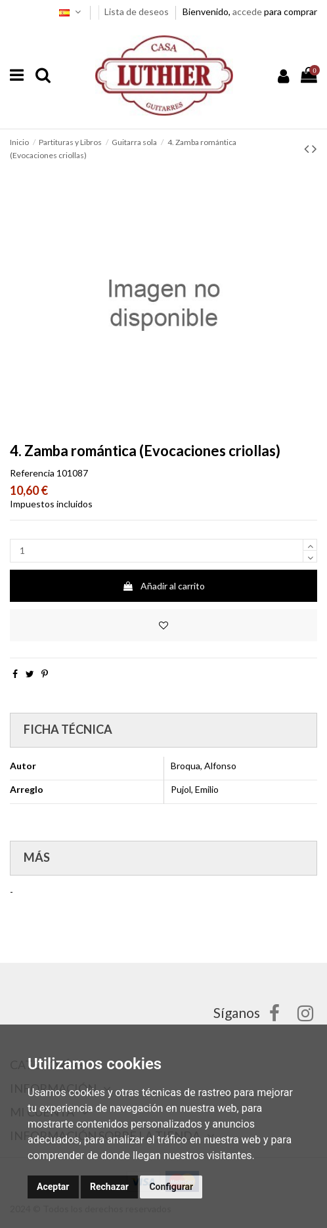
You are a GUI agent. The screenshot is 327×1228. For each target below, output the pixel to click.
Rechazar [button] (109, 1186)
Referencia (32, 472)
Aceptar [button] (53, 1186)
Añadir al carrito (163, 585)
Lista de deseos (137, 11)
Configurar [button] (171, 1186)
